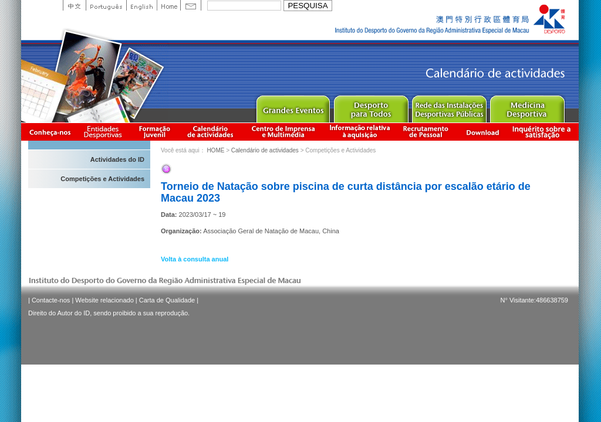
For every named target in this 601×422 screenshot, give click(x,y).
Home (168, 5)
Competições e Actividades (102, 178)
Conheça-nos (50, 131)
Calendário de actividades (210, 131)
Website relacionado (104, 300)
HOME (215, 150)
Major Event (293, 106)
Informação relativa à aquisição (359, 131)
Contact (190, 5)
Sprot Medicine (527, 106)
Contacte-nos (51, 300)
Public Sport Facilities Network (449, 106)
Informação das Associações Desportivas (105, 131)
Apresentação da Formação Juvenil (154, 131)
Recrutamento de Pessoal (426, 131)
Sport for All (371, 106)
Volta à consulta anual (194, 259)
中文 (74, 5)
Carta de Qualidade (167, 300)
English (141, 5)
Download (482, 131)
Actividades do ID (117, 159)
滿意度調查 (543, 131)
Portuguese (106, 5)
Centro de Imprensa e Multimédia (284, 131)
